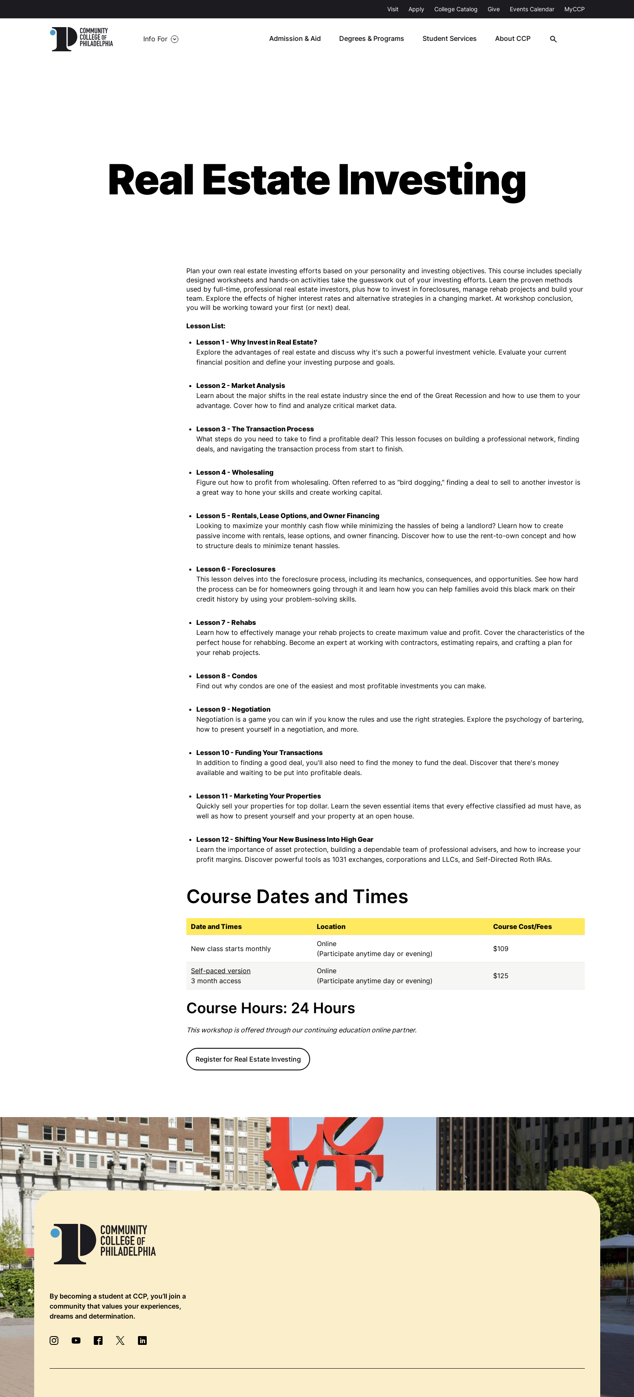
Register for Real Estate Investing (248, 1059)
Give (494, 9)
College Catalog (456, 9)
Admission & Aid (301, 39)
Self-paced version (221, 971)
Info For (152, 39)
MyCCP (574, 9)
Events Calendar (532, 9)
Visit (392, 9)
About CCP (518, 39)
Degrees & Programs (377, 39)
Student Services (455, 39)
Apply (416, 9)
